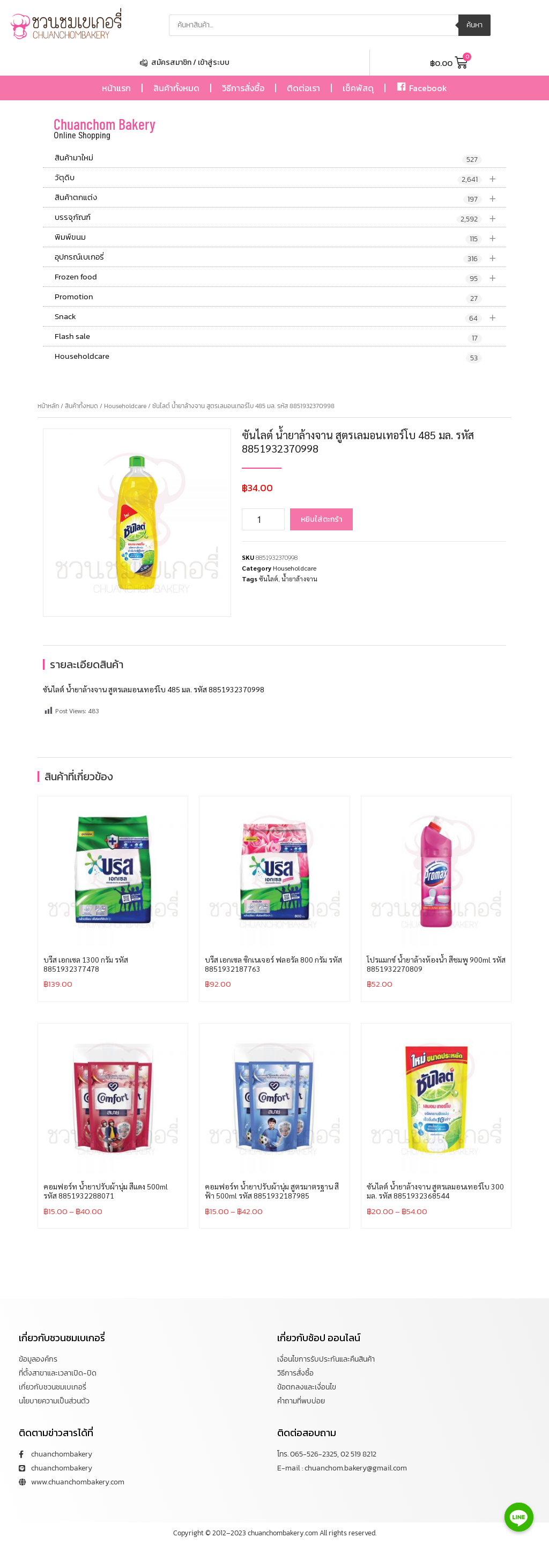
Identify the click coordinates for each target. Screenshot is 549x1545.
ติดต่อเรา (303, 88)
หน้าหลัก (48, 406)
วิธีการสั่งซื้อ (243, 88)
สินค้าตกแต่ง (280, 198)
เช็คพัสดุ (358, 88)
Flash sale (268, 337)
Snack (280, 317)
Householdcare (268, 357)
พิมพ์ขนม (280, 237)
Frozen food (280, 277)
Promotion (268, 297)
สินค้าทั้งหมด (176, 88)
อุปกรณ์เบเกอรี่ (280, 257)
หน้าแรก (116, 88)
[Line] (519, 1517)
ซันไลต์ (268, 578)
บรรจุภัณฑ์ (280, 217)
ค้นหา (474, 25)
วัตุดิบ (280, 178)
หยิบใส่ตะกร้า (321, 519)
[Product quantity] (263, 519)
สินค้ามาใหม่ (268, 158)
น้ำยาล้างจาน (299, 578)
